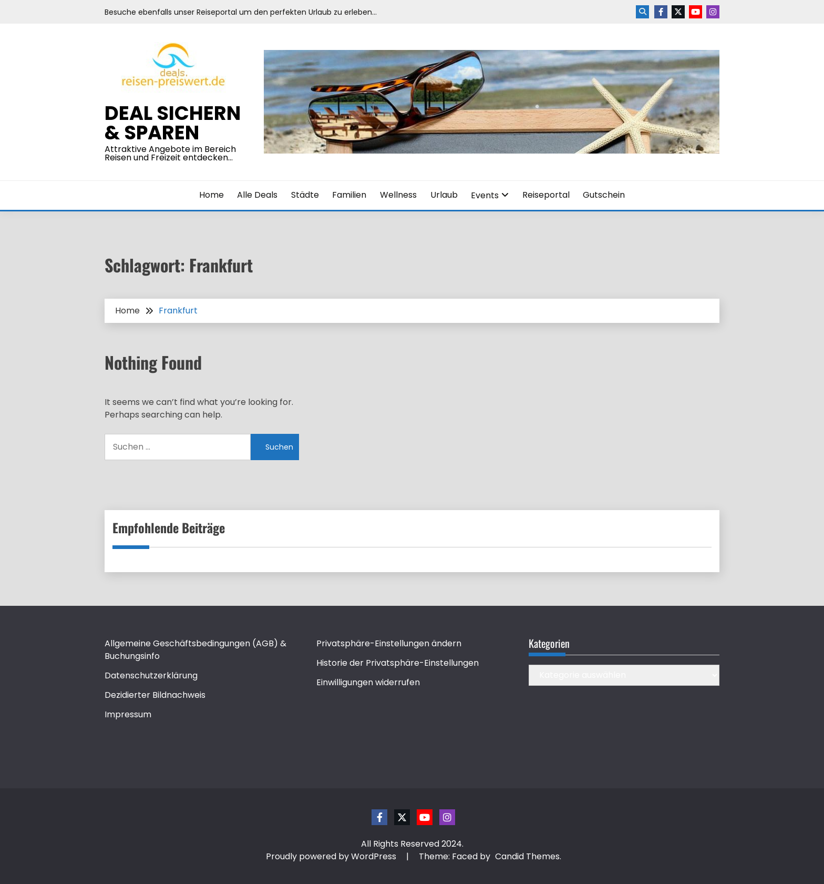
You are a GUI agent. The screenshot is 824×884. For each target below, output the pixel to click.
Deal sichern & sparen (173, 122)
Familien (349, 195)
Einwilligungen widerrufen (368, 682)
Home (211, 195)
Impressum (128, 714)
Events (485, 195)
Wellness (398, 195)
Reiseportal (546, 195)
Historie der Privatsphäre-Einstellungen (397, 663)
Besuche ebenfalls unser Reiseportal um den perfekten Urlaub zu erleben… (241, 12)
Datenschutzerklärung (151, 675)
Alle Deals (257, 195)
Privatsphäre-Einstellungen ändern (388, 643)
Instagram (712, 11)
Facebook (660, 11)
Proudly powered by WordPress (332, 856)
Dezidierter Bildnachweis (155, 695)
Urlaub (444, 195)
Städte (305, 195)
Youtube (695, 11)
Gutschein (604, 195)
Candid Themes (527, 856)
